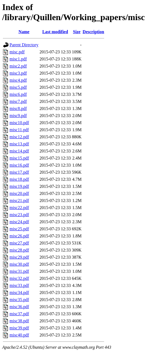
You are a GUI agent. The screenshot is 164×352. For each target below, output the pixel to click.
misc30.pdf (19, 264)
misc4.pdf (18, 80)
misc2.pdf (18, 66)
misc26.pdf (19, 236)
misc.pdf (17, 52)
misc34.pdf (19, 292)
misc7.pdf (18, 101)
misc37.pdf (19, 313)
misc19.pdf (19, 186)
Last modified (55, 31)
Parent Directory (24, 44)
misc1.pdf (18, 59)
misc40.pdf (19, 335)
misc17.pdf (19, 172)
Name (23, 31)
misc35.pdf (19, 299)
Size (77, 31)
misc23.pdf (19, 214)
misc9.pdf (18, 115)
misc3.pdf (18, 73)
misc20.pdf (19, 193)
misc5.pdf (18, 87)
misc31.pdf (19, 271)
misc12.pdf (19, 136)
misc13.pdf (19, 144)
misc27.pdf (19, 243)
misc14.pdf (19, 151)
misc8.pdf (18, 108)
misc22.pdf (19, 207)
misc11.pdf (19, 129)
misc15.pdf (19, 158)
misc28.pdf (19, 250)
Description (93, 31)
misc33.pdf (19, 285)
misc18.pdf (19, 179)
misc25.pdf (19, 228)
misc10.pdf (19, 122)
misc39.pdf (19, 328)
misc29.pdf (19, 257)
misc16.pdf (19, 165)
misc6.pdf (18, 94)
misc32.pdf (19, 278)
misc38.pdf (19, 321)
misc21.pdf (19, 200)
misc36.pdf (19, 306)
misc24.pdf (19, 221)
